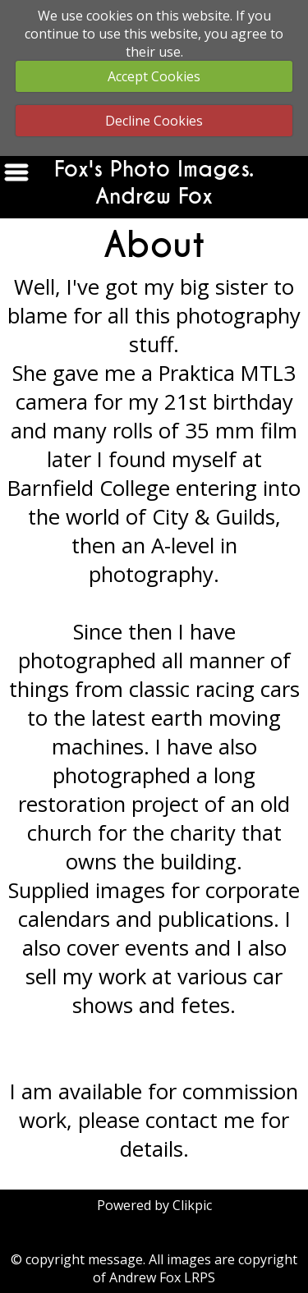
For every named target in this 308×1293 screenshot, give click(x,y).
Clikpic (192, 1205)
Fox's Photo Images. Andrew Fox (154, 183)
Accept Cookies (154, 76)
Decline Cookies (154, 121)
